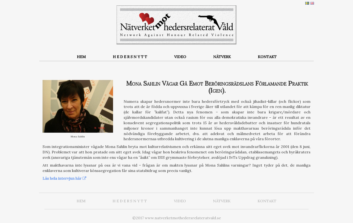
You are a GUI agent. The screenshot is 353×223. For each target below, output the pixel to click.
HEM (81, 56)
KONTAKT (267, 56)
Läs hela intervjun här (62, 178)
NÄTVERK (222, 56)
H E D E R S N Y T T (130, 56)
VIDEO (180, 56)
